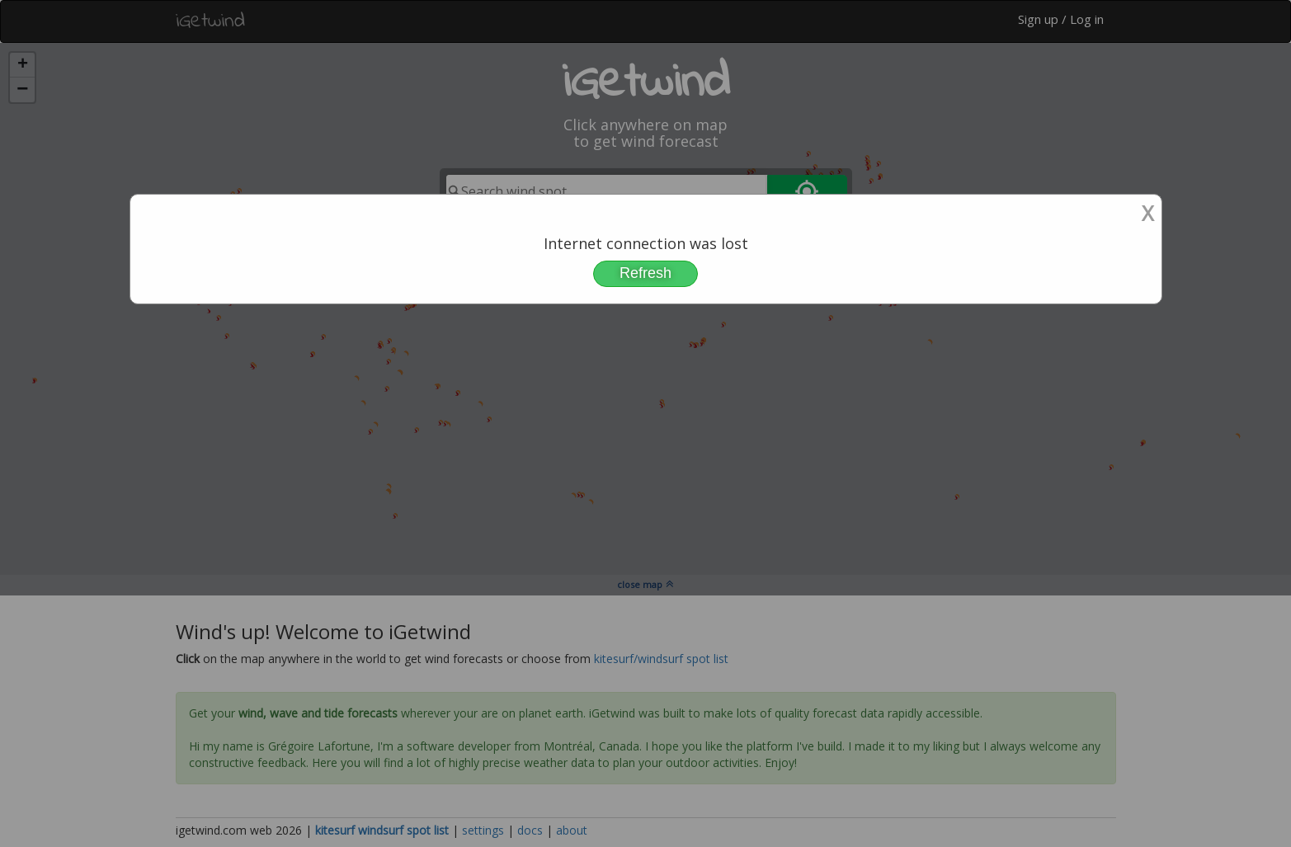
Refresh (645, 273)
